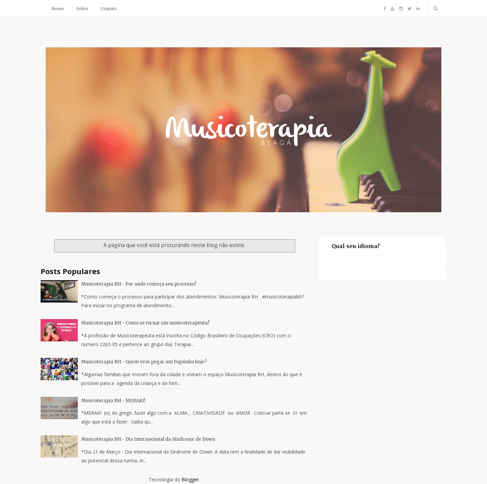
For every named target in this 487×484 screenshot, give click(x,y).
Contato (109, 8)
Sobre (82, 8)
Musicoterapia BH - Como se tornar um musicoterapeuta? (145, 323)
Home (57, 8)
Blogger (190, 479)
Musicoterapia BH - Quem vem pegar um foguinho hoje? (144, 362)
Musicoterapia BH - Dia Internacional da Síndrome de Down (148, 439)
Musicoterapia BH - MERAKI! (113, 401)
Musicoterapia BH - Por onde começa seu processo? (138, 284)
